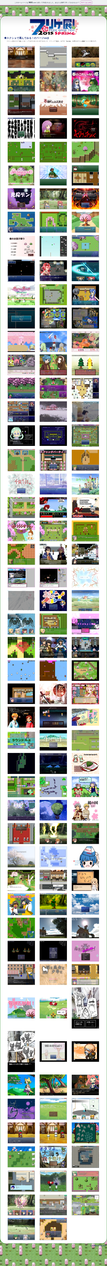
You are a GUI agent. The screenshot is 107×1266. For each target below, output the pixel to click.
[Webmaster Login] (7, 14)
